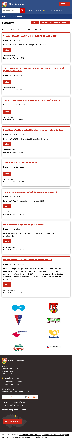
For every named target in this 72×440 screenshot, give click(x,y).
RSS (35, 22)
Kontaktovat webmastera (28, 435)
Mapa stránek (44, 435)
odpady (37, 29)
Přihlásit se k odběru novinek (55, 22)
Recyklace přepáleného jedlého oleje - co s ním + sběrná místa (33, 130)
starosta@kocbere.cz (13, 381)
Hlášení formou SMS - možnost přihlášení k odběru (27, 259)
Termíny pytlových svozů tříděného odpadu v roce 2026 (30, 192)
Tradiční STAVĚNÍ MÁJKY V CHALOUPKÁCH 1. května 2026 (30, 36)
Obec (10, 16)
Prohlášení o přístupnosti (59, 435)
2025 (12, 29)
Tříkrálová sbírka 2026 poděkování (20, 162)
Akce (28, 29)
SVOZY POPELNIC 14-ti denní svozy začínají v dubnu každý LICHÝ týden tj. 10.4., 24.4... (33, 69)
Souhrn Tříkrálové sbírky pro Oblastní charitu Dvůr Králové (31, 100)
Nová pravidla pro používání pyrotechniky (23, 224)
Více (7, 50)
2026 (20, 29)
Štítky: (4, 29)
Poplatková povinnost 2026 (14, 409)
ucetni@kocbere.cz (12, 378)
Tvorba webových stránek (21, 437)
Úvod (3, 16)
